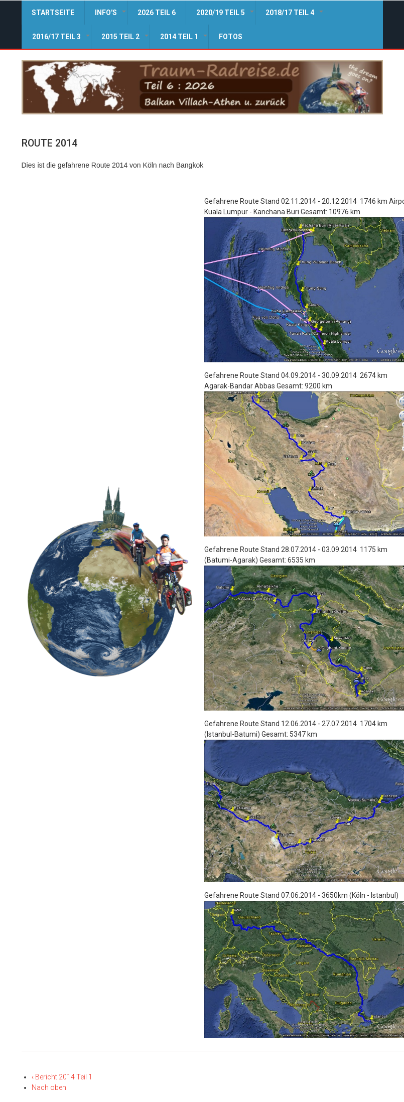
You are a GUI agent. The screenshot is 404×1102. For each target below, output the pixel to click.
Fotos (230, 37)
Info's (111, 17)
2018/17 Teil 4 (294, 17)
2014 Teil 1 (184, 41)
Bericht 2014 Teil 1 (62, 1077)
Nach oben (49, 1087)
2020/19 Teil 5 (225, 17)
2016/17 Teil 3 (61, 41)
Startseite (53, 13)
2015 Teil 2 (125, 41)
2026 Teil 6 (157, 13)
